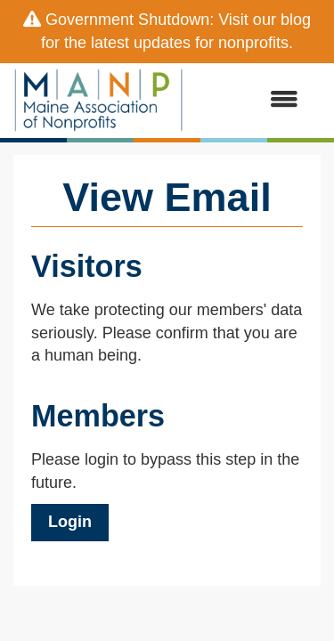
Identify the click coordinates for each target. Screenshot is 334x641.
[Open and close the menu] (249, 100)
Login (70, 522)
